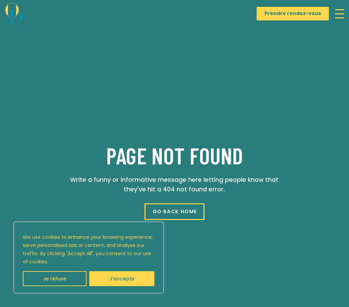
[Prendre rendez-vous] (293, 13)
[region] (89, 257)
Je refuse (54, 278)
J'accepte (121, 278)
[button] (339, 13)
